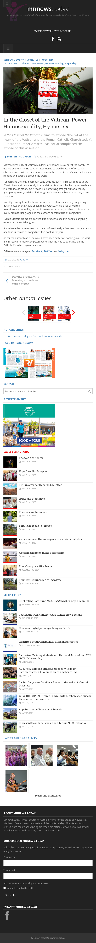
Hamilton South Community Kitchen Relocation (48, 641)
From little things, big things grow (40, 580)
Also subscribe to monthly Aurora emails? (26, 883)
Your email (9, 870)
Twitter (48, 251)
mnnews (48, 8)
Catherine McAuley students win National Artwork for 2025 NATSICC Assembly (55, 657)
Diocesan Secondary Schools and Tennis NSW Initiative (53, 723)
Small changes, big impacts (36, 525)
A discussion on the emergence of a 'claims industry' (50, 539)
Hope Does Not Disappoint (34, 471)
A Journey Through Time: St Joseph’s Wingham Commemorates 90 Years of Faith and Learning (48, 670)
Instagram (63, 251)
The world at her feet (31, 458)
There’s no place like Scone (35, 566)
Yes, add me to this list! (20, 888)
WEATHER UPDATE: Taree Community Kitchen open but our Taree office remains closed (55, 697)
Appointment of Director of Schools (40, 709)
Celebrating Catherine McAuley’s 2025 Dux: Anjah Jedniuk (54, 601)
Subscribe (10, 895)
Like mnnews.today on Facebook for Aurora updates (34, 336)
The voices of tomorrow (33, 512)
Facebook (37, 251)
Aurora (24, 259)
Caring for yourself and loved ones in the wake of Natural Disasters (53, 684)
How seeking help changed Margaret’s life (44, 628)
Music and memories (32, 498)
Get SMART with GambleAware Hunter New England (50, 614)
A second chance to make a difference (42, 552)
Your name (9, 857)
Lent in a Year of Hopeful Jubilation (40, 485)
